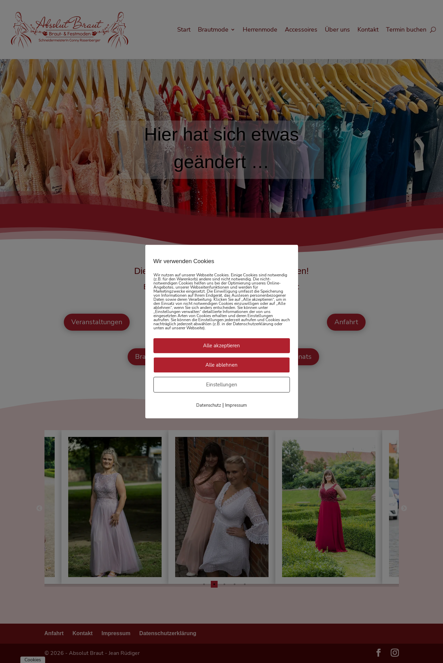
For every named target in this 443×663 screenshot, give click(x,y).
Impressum (236, 405)
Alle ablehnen (221, 365)
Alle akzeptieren (221, 345)
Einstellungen (221, 384)
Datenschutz (208, 405)
